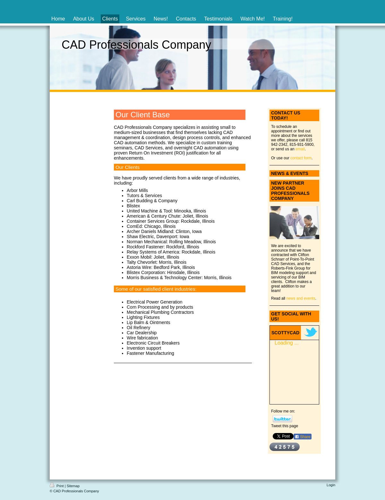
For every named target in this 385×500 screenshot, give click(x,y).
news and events (300, 298)
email (300, 149)
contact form (301, 158)
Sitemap (73, 486)
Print (57, 486)
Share (302, 437)
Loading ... (287, 343)
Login (331, 485)
